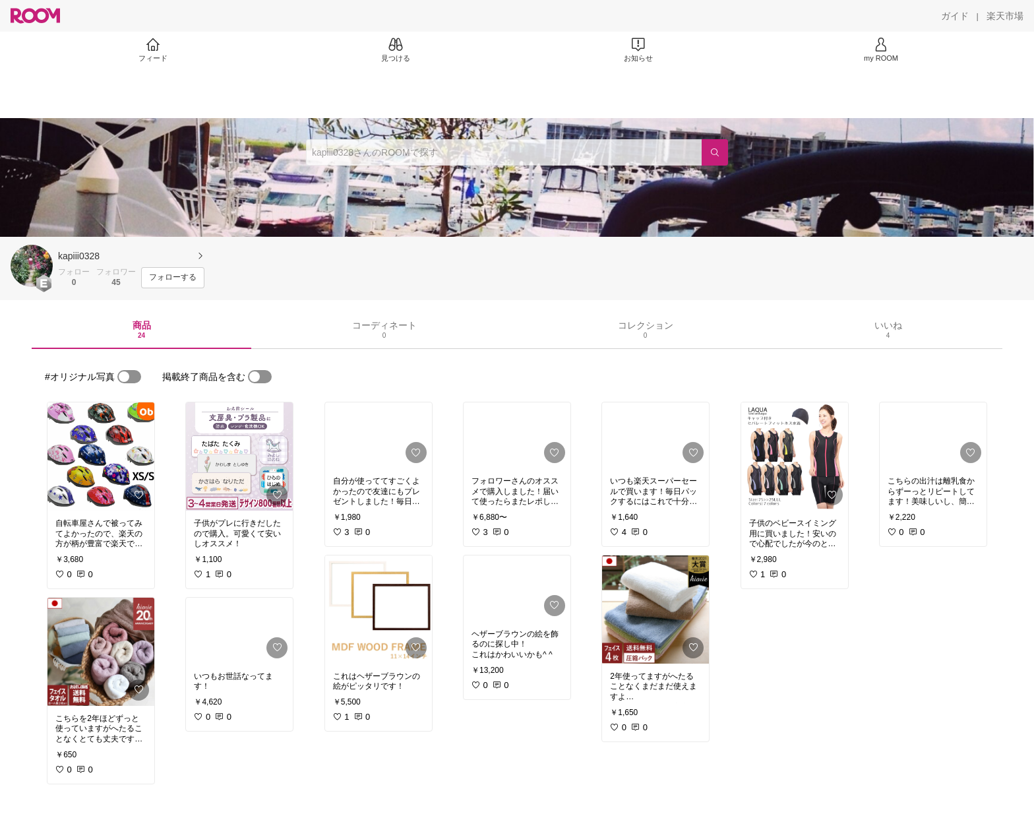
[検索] (715, 152)
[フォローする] (172, 277)
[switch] (129, 376)
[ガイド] (955, 16)
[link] (100, 456)
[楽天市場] (1005, 16)
